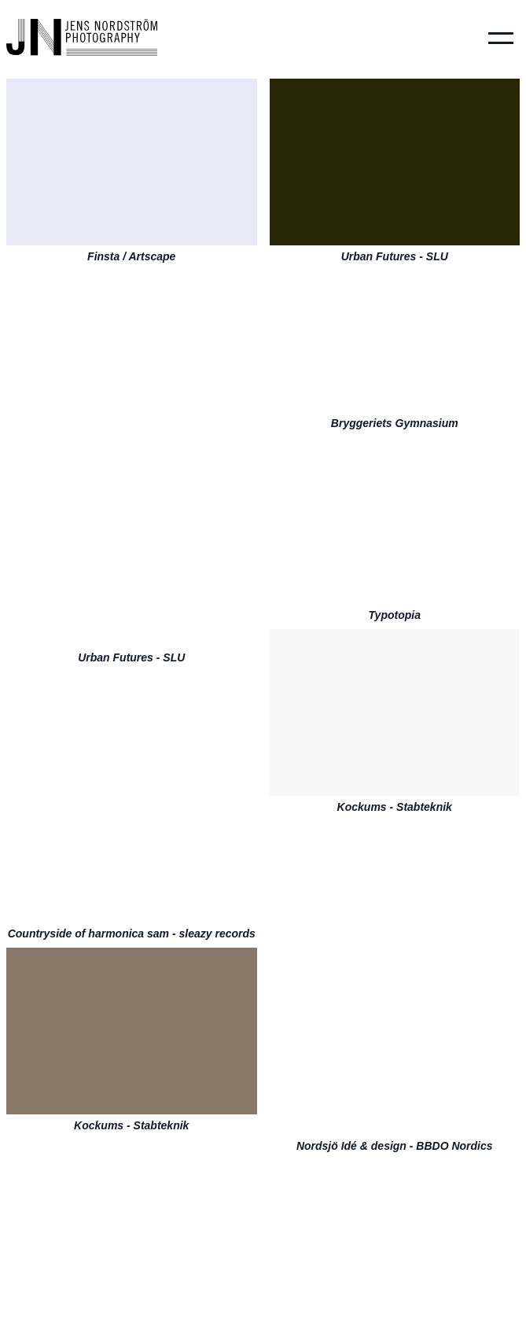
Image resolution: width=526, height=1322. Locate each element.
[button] (501, 38)
